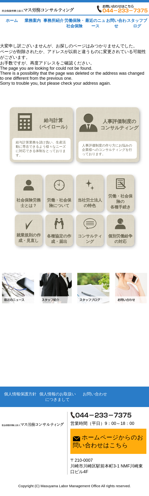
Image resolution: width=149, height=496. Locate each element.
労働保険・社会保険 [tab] (74, 23)
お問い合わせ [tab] (116, 23)
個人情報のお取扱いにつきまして (56, 405)
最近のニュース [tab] (95, 23)
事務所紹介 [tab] (53, 20)
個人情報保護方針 (20, 402)
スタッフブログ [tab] (137, 23)
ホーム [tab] (12, 20)
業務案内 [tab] (33, 20)
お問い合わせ (93, 402)
